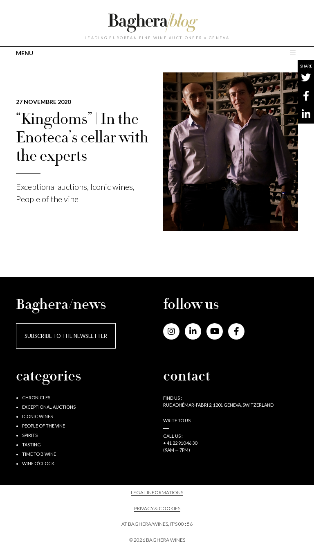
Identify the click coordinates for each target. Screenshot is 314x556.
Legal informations (157, 492)
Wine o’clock (38, 463)
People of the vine (47, 199)
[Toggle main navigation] (293, 53)
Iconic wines (111, 186)
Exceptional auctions (51, 186)
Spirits (30, 435)
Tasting (31, 444)
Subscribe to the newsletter (66, 336)
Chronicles (36, 397)
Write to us (177, 420)
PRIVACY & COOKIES (157, 508)
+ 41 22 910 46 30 (180, 443)
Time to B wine (39, 454)
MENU (24, 53)
